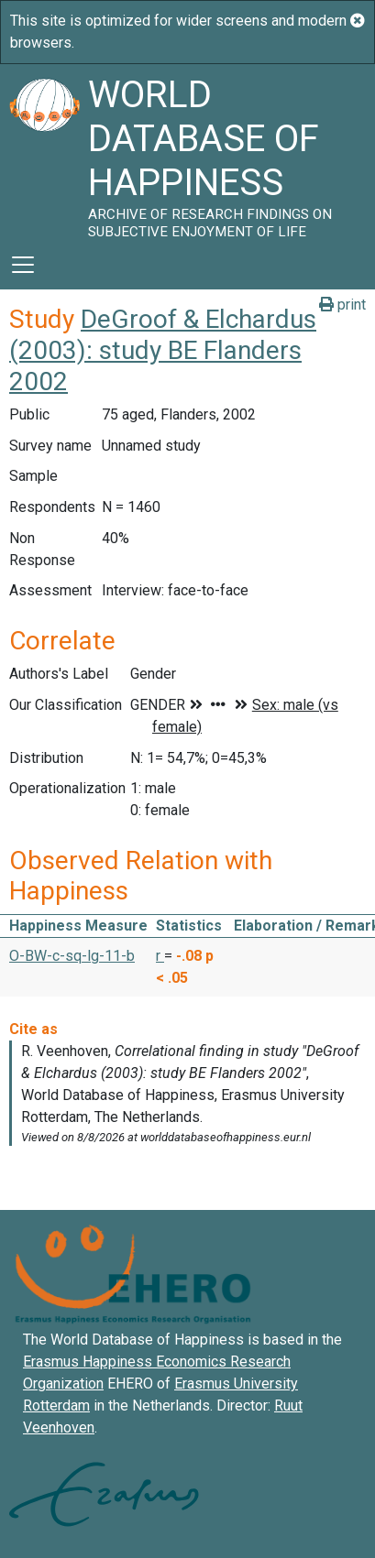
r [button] (160, 955)
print (342, 304)
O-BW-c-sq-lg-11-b (72, 955)
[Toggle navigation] (23, 264)
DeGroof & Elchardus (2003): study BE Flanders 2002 (162, 350)
